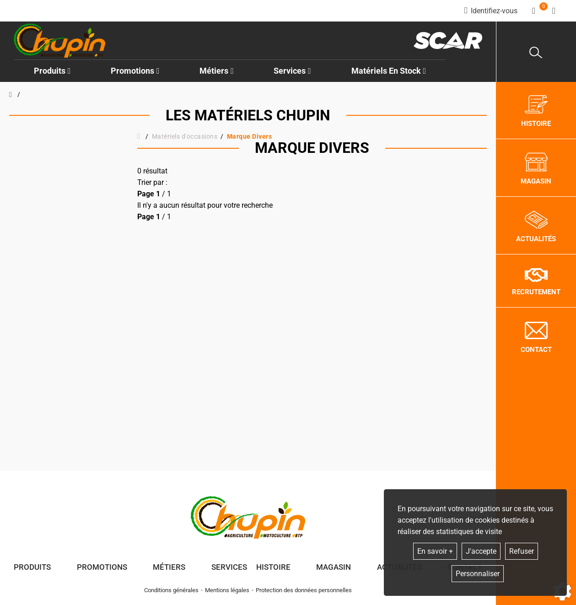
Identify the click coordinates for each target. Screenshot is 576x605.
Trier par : (152, 182)
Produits (52, 71)
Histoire (273, 567)
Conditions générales (171, 590)
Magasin (333, 567)
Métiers (169, 567)
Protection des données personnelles (304, 590)
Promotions (135, 71)
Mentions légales (227, 590)
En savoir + (435, 551)
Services (229, 567)
